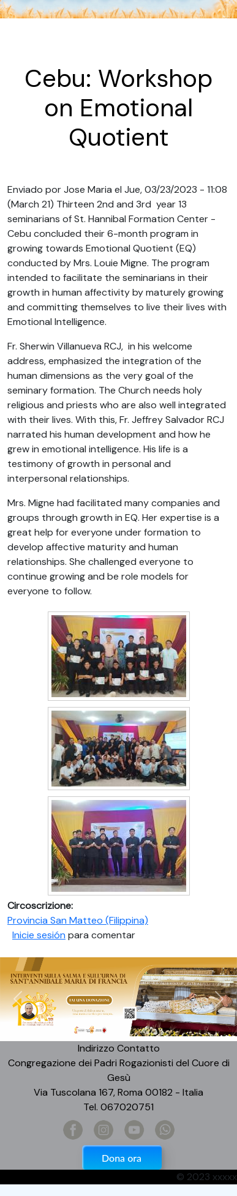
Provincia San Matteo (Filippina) (77, 920)
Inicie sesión (39, 935)
